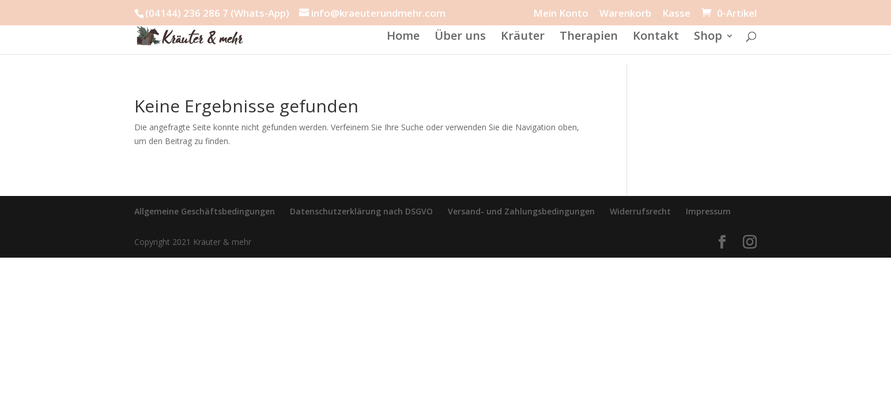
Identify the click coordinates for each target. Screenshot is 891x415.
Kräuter (523, 37)
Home (403, 37)
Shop (708, 37)
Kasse (676, 14)
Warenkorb (625, 14)
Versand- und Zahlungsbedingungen (521, 211)
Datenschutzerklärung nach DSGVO (361, 211)
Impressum (708, 211)
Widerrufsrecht (640, 211)
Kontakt (656, 37)
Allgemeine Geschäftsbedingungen (204, 211)
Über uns (460, 37)
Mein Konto (560, 14)
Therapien (589, 37)
